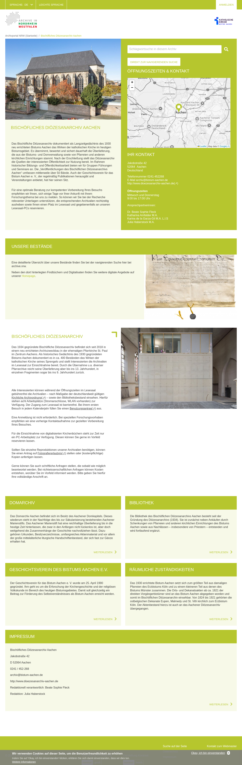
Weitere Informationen (24, 761)
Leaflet (202, 146)
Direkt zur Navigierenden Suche (154, 62)
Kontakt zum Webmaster (221, 746)
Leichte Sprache (51, 4)
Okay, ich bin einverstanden (208, 753)
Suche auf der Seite (175, 746)
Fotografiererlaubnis (50, 453)
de (26, 4)
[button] (178, 108)
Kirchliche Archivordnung (27, 397)
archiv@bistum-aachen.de (152, 180)
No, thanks (228, 753)
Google (223, 146)
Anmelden (226, 4)
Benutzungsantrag (81, 408)
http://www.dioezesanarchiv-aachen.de (151, 183)
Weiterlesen (103, 552)
